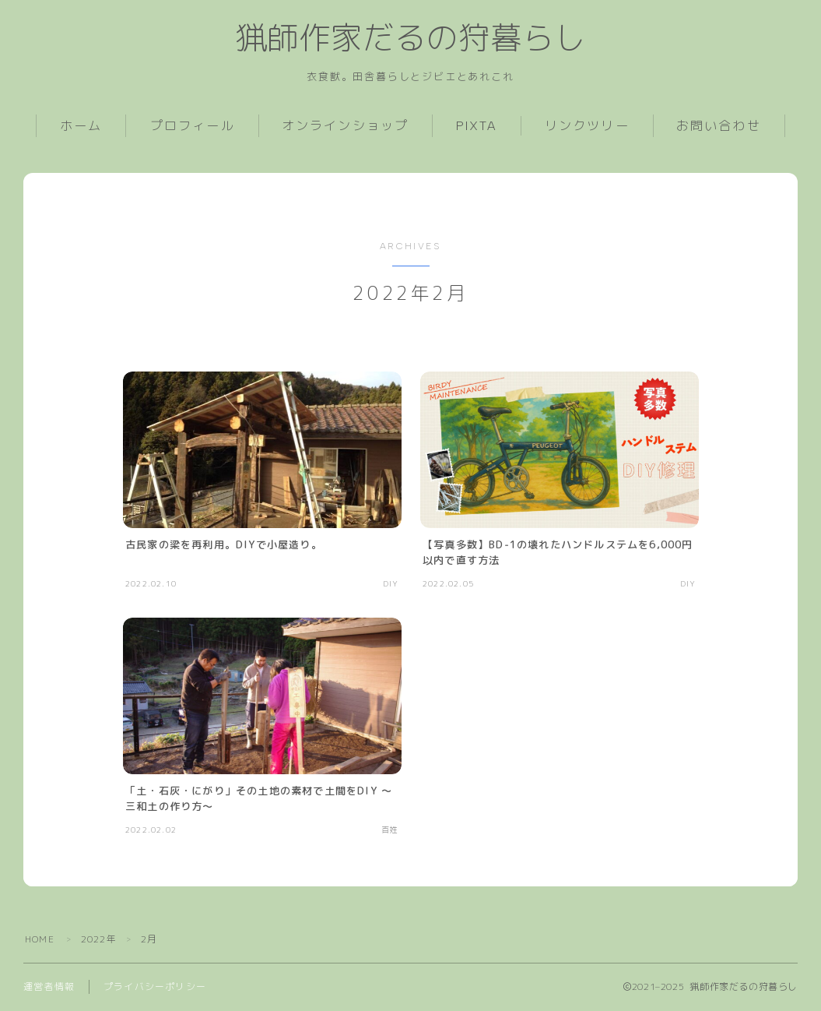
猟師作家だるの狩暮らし (411, 38)
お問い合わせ (718, 126)
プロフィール (192, 126)
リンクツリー (587, 126)
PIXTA (476, 126)
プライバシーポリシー (155, 987)
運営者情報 (49, 987)
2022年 (99, 939)
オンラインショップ (345, 126)
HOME (39, 939)
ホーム (81, 126)
